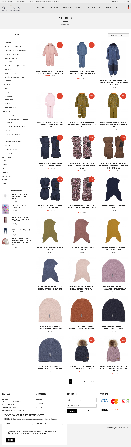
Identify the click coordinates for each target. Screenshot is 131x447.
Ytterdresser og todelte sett (18, 119)
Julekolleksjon (10, 107)
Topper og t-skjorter (13, 47)
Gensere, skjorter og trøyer (15, 50)
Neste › (91, 381)
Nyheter (109, 8)
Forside (39, 400)
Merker (4, 180)
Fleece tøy (9, 100)
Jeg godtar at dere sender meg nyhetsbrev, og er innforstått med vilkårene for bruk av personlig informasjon (31, 433)
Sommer (78, 8)
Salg (100, 8)
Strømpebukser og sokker (15, 77)
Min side (125, 1)
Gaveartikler (90, 8)
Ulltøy (7, 92)
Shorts (8, 69)
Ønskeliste (115, 1)
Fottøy (8, 130)
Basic (7, 88)
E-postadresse (49, 425)
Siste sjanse (6, 176)
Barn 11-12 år (66, 8)
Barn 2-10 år (53, 8)
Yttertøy (7, 111)
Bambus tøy (9, 96)
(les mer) (44, 434)
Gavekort (5, 184)
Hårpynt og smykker (12, 134)
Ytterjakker (11, 115)
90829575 (11, 405)
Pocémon (8, 153)
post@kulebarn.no (13, 407)
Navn (19, 425)
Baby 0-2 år (41, 8)
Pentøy (7, 104)
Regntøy (10, 123)
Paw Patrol (9, 146)
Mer (117, 8)
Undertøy (6, 85)
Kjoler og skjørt (11, 73)
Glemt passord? (92, 411)
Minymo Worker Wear (13, 142)
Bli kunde (39, 404)
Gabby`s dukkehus (11, 149)
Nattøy (8, 81)
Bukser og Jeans (11, 58)
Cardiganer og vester (13, 54)
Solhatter (9, 138)
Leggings (8, 62)
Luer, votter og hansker (16, 127)
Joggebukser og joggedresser (16, 66)
